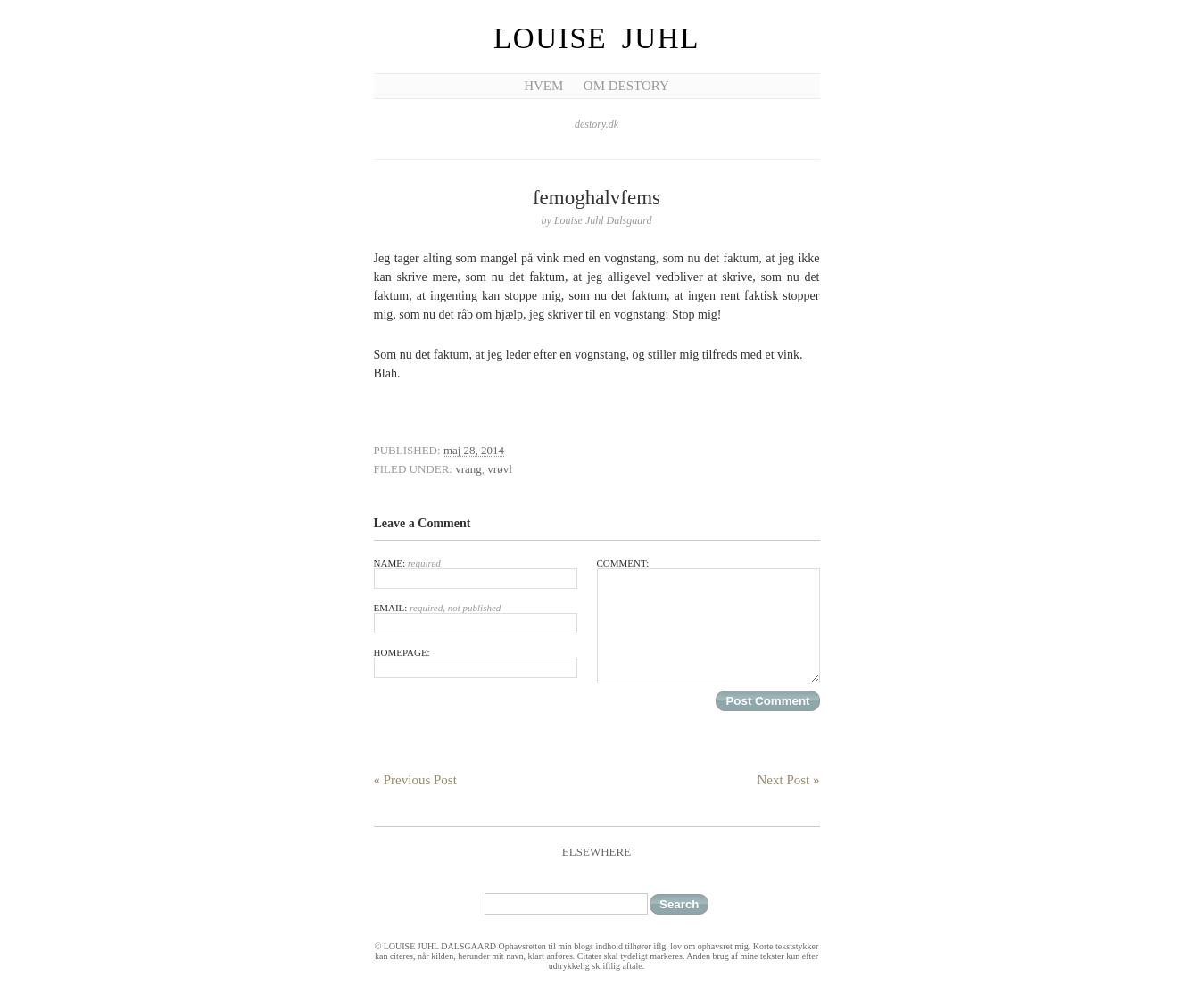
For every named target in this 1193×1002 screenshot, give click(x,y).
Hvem (543, 86)
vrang (468, 469)
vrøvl (499, 469)
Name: (475, 573)
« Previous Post (415, 780)
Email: (475, 617)
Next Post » (788, 780)
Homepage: (475, 662)
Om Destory (626, 86)
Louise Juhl (596, 38)
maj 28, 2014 (473, 450)
